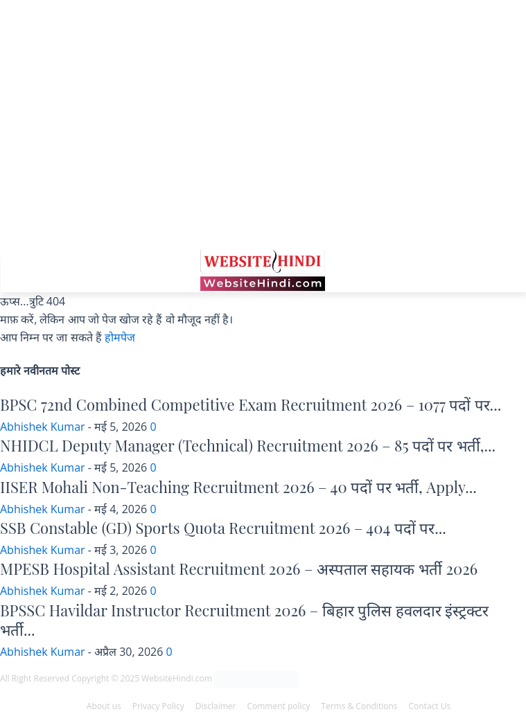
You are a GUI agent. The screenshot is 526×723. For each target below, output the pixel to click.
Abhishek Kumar (42, 426)
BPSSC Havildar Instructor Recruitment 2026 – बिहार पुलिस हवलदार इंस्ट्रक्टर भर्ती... (244, 620)
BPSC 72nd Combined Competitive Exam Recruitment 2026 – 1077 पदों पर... (250, 404)
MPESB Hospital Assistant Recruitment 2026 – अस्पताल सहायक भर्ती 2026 (238, 568)
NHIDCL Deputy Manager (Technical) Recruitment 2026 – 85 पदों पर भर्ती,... (248, 445)
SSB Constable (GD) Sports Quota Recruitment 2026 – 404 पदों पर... (223, 527)
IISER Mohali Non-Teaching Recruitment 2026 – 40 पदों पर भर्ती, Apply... (238, 486)
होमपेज (120, 337)
